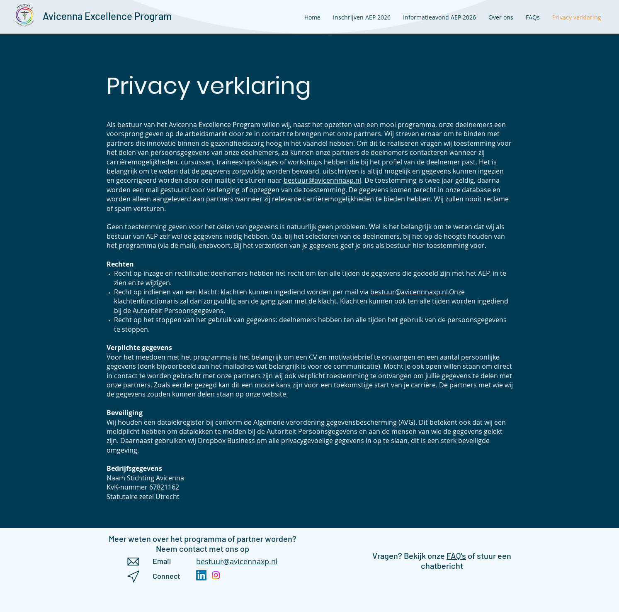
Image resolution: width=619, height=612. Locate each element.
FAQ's (456, 556)
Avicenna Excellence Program (107, 16)
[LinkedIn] (201, 575)
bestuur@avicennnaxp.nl (322, 180)
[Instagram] (216, 575)
